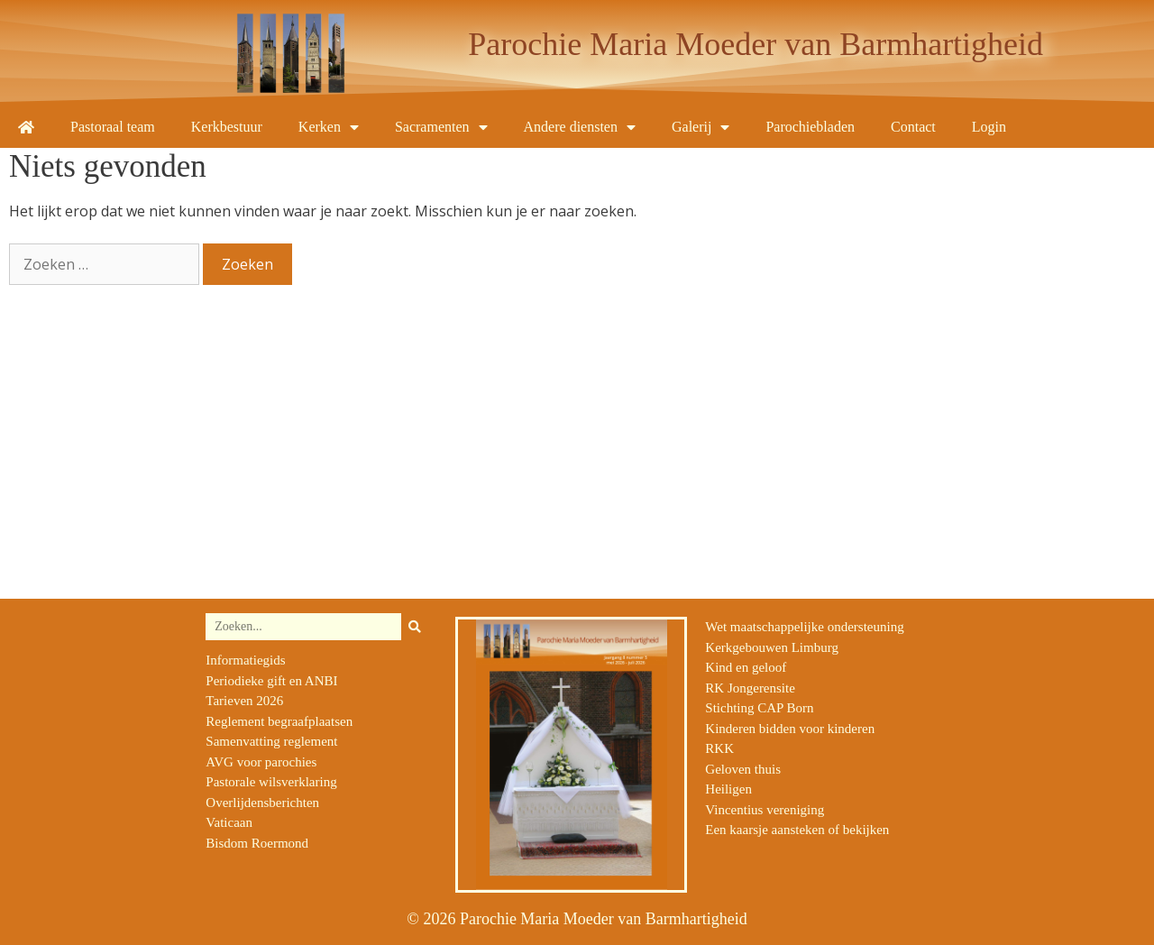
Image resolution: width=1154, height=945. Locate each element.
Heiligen (728, 789)
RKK (719, 748)
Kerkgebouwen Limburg (771, 647)
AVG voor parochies (261, 762)
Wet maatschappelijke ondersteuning (804, 626)
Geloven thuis (743, 769)
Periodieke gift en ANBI (271, 681)
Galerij (700, 127)
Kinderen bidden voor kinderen (790, 728)
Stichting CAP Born (759, 708)
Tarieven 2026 (244, 700)
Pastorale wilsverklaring (271, 782)
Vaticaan (229, 822)
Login (989, 126)
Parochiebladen (810, 126)
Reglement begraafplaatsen (279, 721)
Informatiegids (245, 660)
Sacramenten (441, 127)
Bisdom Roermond (257, 843)
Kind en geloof (745, 667)
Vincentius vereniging (764, 810)
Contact (913, 126)
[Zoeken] (414, 626)
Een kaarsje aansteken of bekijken (797, 829)
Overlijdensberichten (262, 802)
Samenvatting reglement (271, 741)
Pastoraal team (112, 126)
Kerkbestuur (226, 126)
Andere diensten (580, 127)
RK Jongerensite (750, 688)
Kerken (328, 127)
